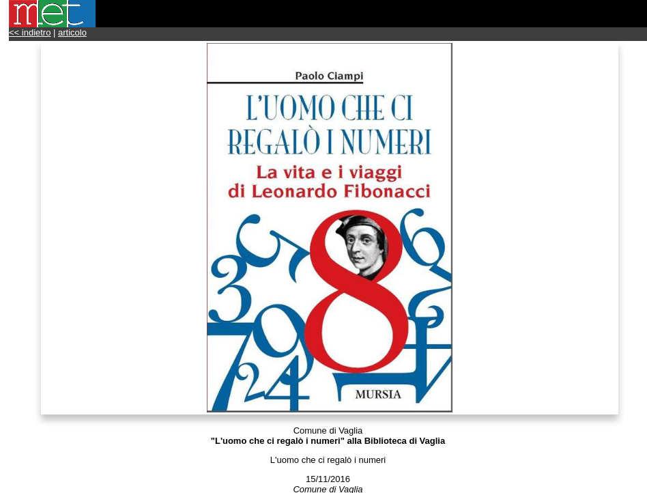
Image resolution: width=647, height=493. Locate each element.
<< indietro (30, 32)
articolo (72, 32)
